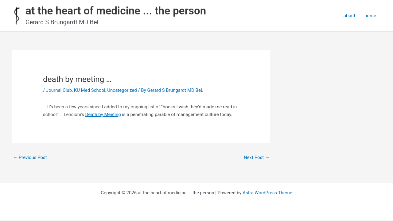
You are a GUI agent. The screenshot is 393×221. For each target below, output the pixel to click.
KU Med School (89, 90)
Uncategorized (122, 90)
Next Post (257, 157)
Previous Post (30, 157)
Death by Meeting (103, 114)
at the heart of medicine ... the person (115, 11)
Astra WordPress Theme (267, 193)
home (370, 15)
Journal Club (59, 90)
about (349, 15)
